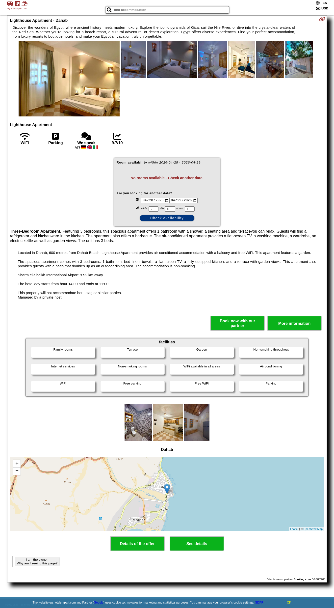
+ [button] (17, 464)
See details (196, 544)
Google (98, 602)
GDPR (259, 602)
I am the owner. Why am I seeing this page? (37, 561)
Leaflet (294, 528)
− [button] (17, 471)
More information (294, 323)
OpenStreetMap (313, 528)
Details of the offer (137, 544)
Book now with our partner (237, 323)
